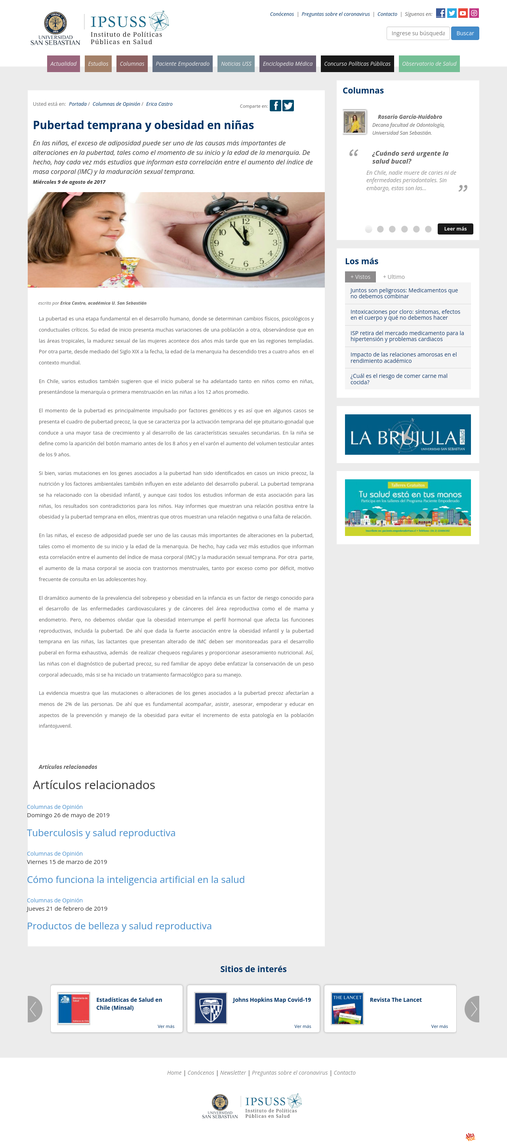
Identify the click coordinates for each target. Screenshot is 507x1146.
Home (174, 1072)
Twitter (452, 13)
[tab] (360, 276)
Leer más (455, 228)
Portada (78, 104)
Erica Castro (159, 104)
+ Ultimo (394, 276)
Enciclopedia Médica (288, 63)
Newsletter (233, 1072)
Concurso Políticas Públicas (357, 63)
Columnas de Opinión (116, 104)
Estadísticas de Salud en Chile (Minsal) (129, 1003)
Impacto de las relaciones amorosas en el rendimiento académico (404, 357)
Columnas (132, 63)
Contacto (387, 14)
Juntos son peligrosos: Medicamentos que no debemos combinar (404, 293)
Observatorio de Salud (429, 63)
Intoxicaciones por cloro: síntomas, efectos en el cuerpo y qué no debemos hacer (405, 314)
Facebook (441, 13)
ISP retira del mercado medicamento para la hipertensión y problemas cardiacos (407, 336)
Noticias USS (236, 63)
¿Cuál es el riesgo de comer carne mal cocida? (399, 378)
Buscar (465, 33)
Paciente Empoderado (183, 63)
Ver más (166, 1026)
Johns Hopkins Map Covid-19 (272, 999)
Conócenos (282, 14)
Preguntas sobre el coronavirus (336, 14)
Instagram (474, 13)
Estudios (98, 63)
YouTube (463, 13)
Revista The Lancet (396, 999)
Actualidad (63, 63)
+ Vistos (360, 276)
